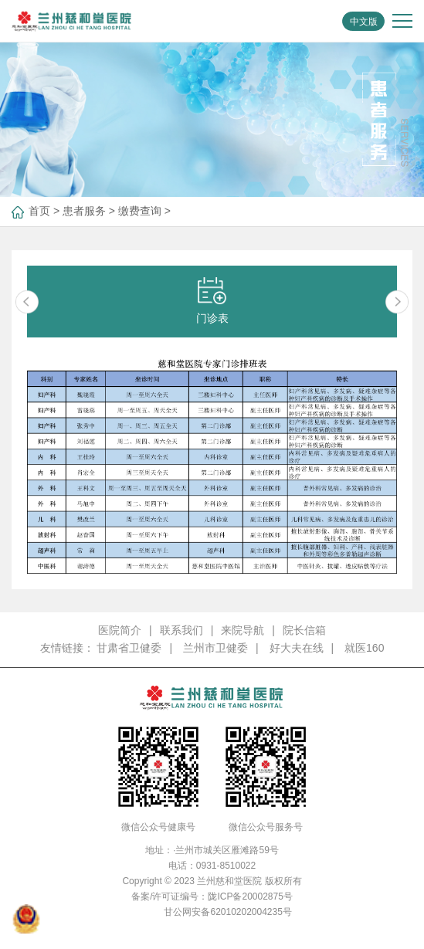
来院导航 (242, 630)
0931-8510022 (226, 865)
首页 (39, 211)
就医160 (364, 648)
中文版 (364, 21)
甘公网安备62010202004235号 (227, 912)
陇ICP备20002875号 (250, 896)
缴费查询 (139, 211)
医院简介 (119, 630)
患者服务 (84, 211)
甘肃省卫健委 (129, 648)
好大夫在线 (297, 648)
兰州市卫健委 (215, 648)
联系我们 (181, 630)
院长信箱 (304, 630)
